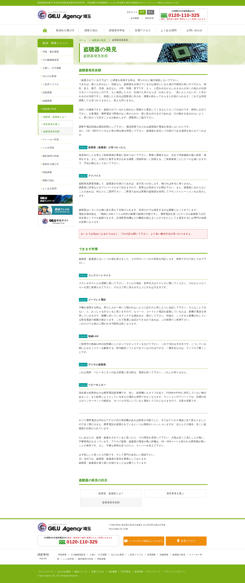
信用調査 (47, 92)
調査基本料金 (117, 30)
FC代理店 (126, 571)
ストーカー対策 (51, 139)
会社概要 (135, 18)
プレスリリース (46, 571)
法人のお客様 (50, 76)
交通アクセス (143, 30)
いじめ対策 (48, 147)
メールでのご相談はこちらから (143, 541)
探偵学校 (149, 18)
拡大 (150, 12)
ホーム (82, 40)
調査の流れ (91, 30)
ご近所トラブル (51, 84)
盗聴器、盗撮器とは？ (110, 493)
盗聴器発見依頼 (111, 502)
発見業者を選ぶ (175, 493)
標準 (142, 12)
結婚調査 (47, 100)
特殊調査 (47, 172)
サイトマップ (153, 571)
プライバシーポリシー (175, 571)
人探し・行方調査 (52, 68)
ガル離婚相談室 (51, 60)
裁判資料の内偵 (51, 156)
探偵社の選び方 (65, 30)
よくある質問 (169, 30)
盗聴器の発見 (99, 40)
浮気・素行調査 (51, 51)
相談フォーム (80, 571)
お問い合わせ (194, 30)
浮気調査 (62, 554)
